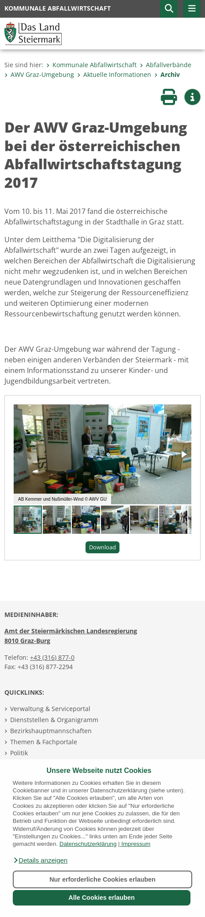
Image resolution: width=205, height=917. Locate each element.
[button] (40, 860)
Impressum (135, 844)
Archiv (167, 74)
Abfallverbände (165, 65)
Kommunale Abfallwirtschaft (91, 65)
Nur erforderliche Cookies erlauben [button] (102, 879)
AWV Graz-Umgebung (39, 74)
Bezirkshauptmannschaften (51, 731)
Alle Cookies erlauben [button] (101, 897)
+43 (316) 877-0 (52, 657)
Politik (19, 753)
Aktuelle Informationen (114, 74)
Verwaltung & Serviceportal (50, 708)
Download (102, 547)
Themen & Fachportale (43, 742)
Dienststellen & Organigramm (54, 719)
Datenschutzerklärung (88, 844)
